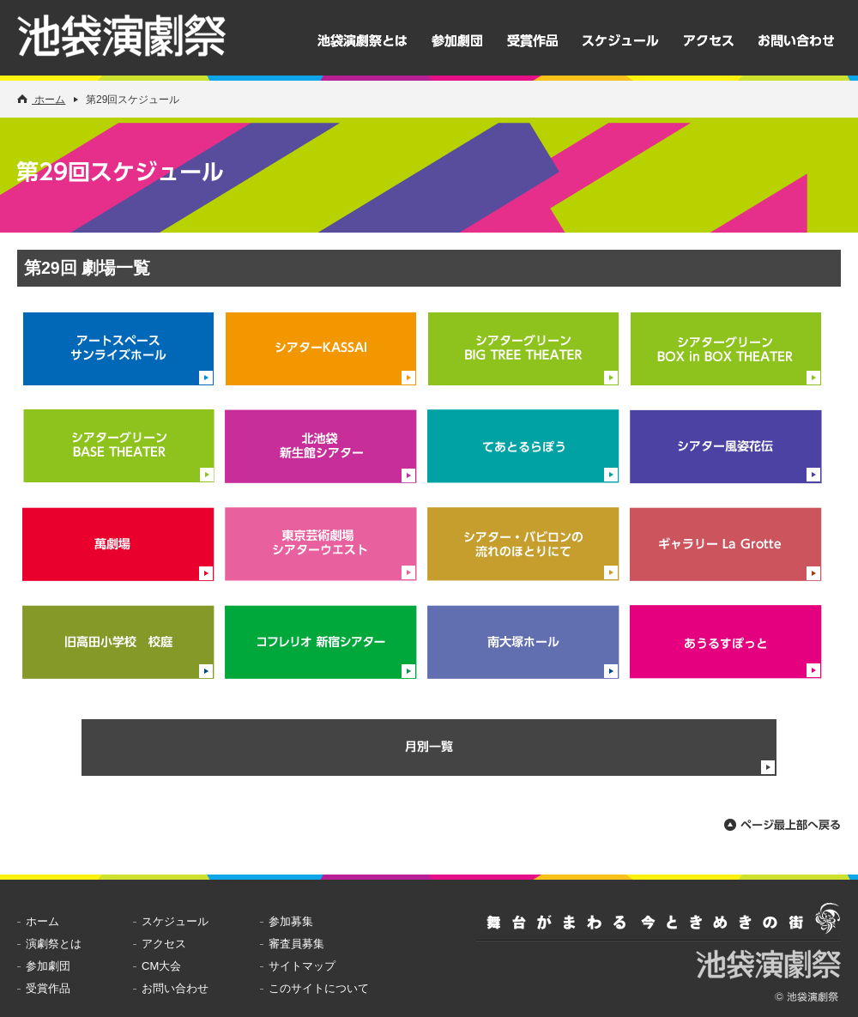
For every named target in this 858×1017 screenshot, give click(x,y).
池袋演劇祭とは (362, 40)
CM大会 (161, 965)
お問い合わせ (796, 40)
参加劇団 (457, 40)
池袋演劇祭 (142, 42)
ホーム (41, 100)
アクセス (709, 40)
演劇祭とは (54, 943)
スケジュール (621, 40)
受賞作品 (532, 40)
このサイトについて (319, 988)
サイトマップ (302, 965)
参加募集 (291, 921)
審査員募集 (296, 943)
